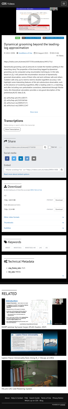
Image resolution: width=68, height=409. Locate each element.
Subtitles (34, 228)
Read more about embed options (16, 174)
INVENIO (62, 404)
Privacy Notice (58, 398)
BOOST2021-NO (30, 248)
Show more (34, 112)
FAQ (26, 398)
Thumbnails (34, 222)
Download (59, 200)
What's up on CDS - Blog (34, 400)
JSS (47, 248)
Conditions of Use (25, 53)
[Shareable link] (23, 147)
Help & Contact (17, 398)
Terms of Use (46, 398)
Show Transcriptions (12, 129)
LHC (40, 248)
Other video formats (34, 217)
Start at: (53, 147)
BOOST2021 (18, 248)
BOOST (8, 248)
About (7, 398)
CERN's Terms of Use (36, 190)
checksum (50, 200)
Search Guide (34, 398)
